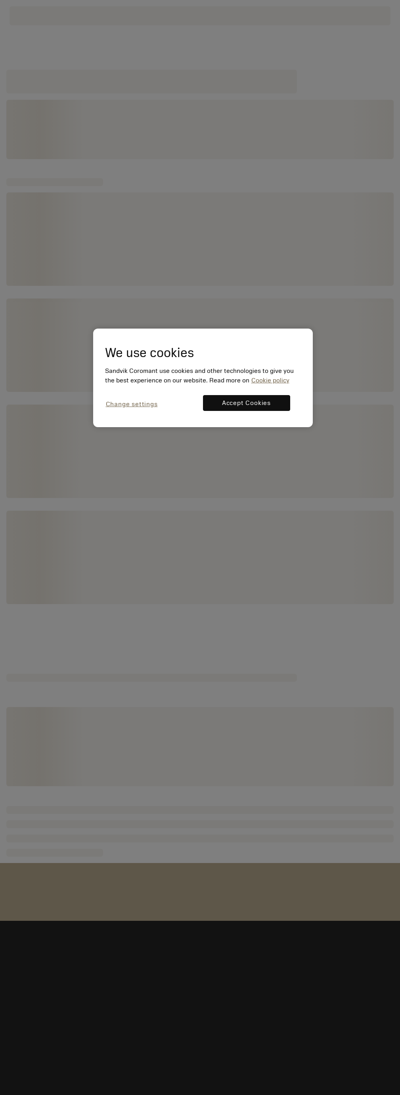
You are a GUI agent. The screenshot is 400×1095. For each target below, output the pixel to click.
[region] (203, 378)
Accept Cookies (246, 403)
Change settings (132, 404)
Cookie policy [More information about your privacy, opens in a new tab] (270, 380)
